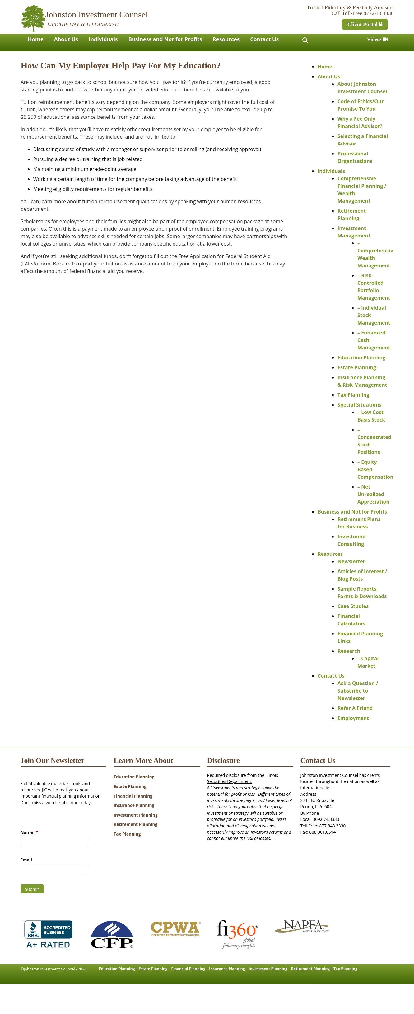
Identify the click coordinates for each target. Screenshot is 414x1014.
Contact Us (264, 39)
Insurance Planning (134, 805)
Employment (353, 718)
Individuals (103, 39)
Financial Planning (133, 796)
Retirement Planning (136, 824)
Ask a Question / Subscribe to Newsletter (357, 691)
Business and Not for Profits (165, 39)
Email (26, 860)
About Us (66, 39)
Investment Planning (136, 815)
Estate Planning (356, 367)
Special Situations (359, 404)
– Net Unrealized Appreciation (373, 494)
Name (29, 832)
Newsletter (351, 561)
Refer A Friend (355, 708)
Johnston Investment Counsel (96, 14)
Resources (226, 39)
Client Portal (365, 24)
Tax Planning (353, 394)
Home (36, 39)
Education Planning (361, 357)
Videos (377, 39)
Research (348, 651)
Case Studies (353, 606)
